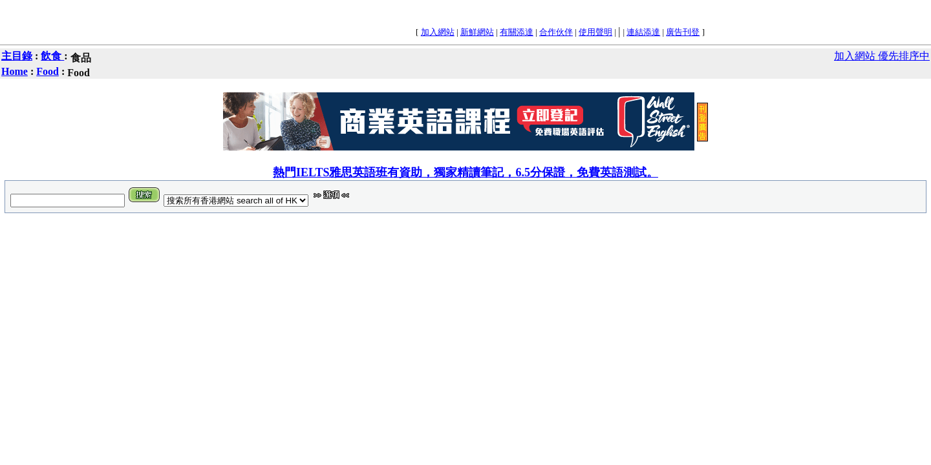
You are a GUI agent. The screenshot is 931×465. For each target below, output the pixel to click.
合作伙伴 (556, 32)
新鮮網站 (477, 32)
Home (14, 71)
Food (47, 71)
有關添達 (516, 32)
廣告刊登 (683, 32)
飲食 (52, 55)
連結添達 (643, 32)
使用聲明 (595, 32)
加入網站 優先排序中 (882, 55)
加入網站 (438, 32)
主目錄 (16, 55)
